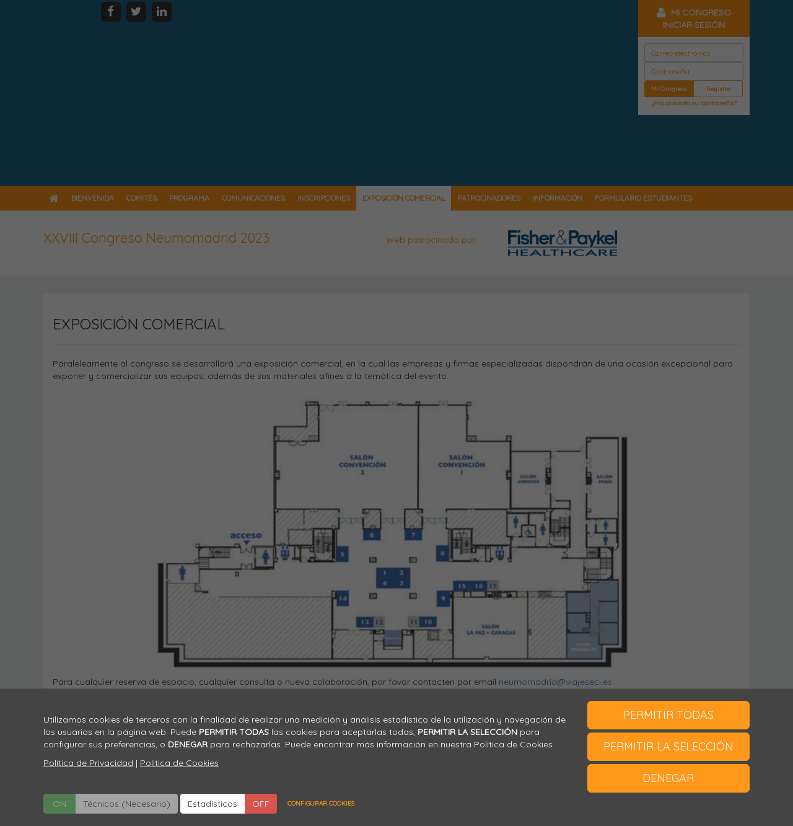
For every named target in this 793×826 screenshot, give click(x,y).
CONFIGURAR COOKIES (320, 803)
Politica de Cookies (179, 762)
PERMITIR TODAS (668, 715)
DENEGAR (668, 778)
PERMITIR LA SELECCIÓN (668, 746)
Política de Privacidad (88, 762)
